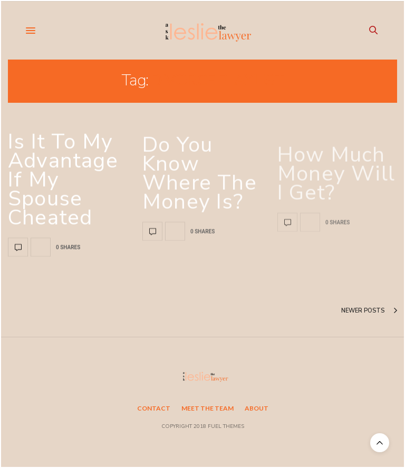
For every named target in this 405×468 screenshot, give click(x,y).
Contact (153, 408)
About (256, 408)
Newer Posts (369, 310)
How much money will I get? (336, 202)
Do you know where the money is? (199, 185)
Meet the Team (207, 408)
